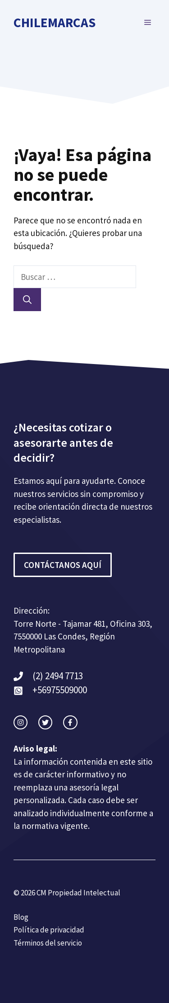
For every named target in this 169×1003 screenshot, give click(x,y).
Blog (21, 917)
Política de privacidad (49, 930)
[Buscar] (27, 299)
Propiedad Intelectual (84, 893)
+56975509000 (59, 690)
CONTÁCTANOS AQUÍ (62, 564)
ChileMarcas (55, 22)
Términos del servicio (48, 943)
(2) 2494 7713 (57, 676)
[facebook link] (70, 722)
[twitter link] (45, 722)
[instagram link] (20, 722)
